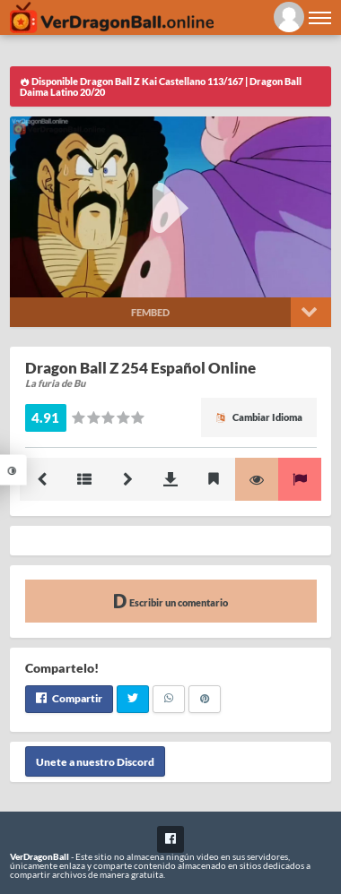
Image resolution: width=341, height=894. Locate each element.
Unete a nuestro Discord (95, 761)
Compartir (69, 698)
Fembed (150, 312)
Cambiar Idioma (258, 417)
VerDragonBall (39, 856)
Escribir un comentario (170, 600)
